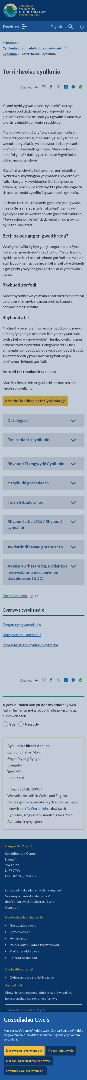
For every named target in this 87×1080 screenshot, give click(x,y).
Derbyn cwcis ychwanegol (24, 137)
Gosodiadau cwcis (61, 137)
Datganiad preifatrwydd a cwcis (28, 147)
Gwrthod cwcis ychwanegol (25, 157)
